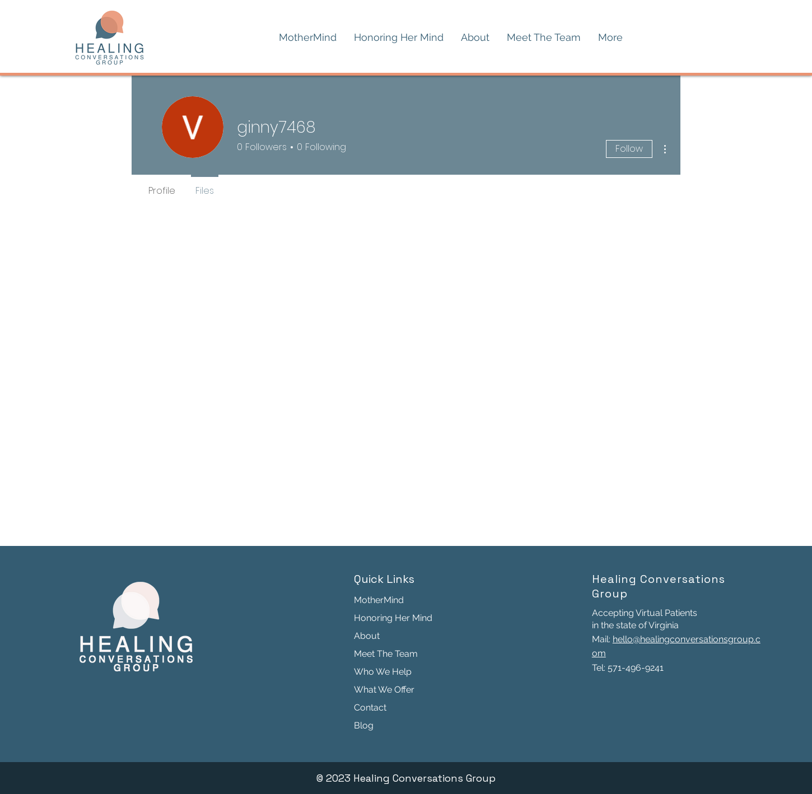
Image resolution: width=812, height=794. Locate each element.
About (367, 635)
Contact (370, 707)
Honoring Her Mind (393, 618)
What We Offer (384, 689)
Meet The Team (386, 653)
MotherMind (379, 600)
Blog (364, 725)
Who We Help (383, 671)
